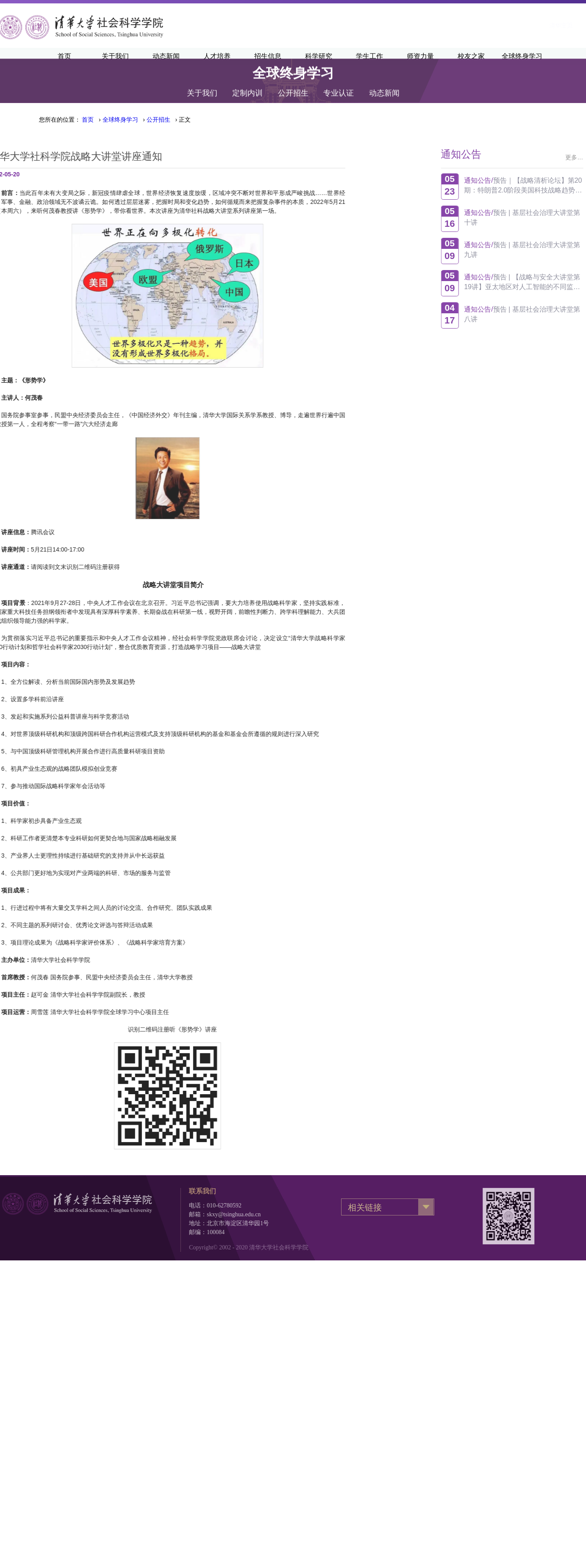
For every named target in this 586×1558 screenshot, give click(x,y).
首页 (88, 119)
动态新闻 (384, 84)
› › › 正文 (136, 119)
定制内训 (247, 84)
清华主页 (448, 25)
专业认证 (338, 84)
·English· (528, 25)
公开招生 (293, 84)
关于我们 (202, 84)
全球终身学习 (120, 119)
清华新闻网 (488, 25)
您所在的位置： (60, 119)
